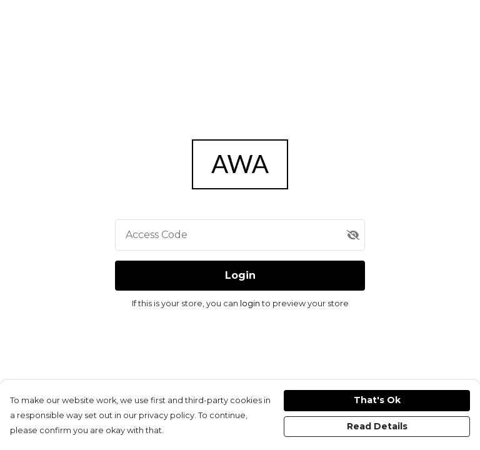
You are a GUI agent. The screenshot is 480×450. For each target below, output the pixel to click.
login (251, 303)
